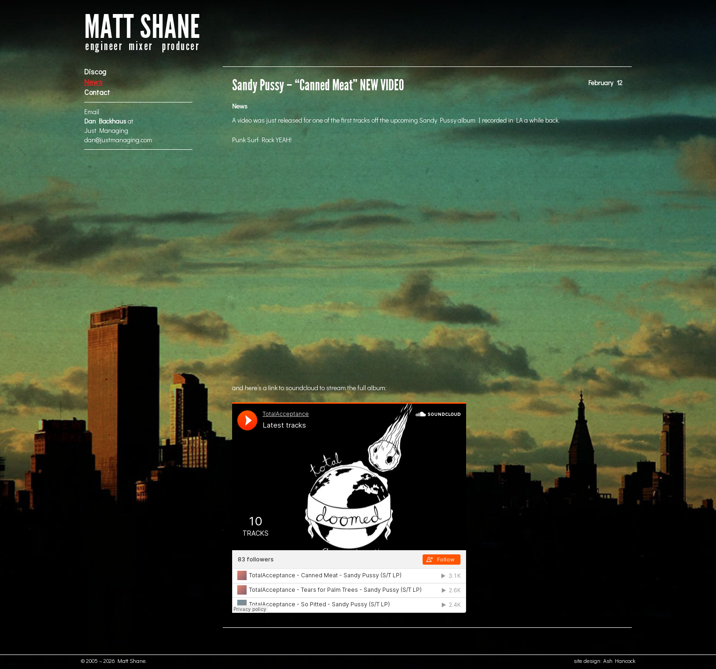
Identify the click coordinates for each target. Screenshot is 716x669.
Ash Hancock (619, 660)
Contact (97, 92)
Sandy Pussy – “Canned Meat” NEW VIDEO (318, 85)
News (93, 82)
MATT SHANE (142, 27)
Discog (95, 71)
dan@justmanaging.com (118, 139)
